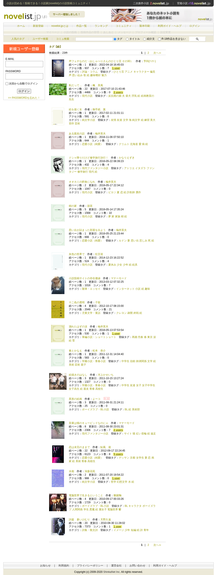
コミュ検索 (62, 38)
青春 (92, 388)
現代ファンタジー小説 (95, 168)
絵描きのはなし (78, 374)
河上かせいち (106, 374)
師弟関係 (141, 361)
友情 (113, 119)
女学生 (140, 457)
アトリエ (129, 168)
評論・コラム (90, 71)
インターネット (125, 288)
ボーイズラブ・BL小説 (95, 409)
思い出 (135, 240)
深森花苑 (90, 471)
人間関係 (77, 509)
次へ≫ (157, 52)
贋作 (138, 192)
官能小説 (194, 3)
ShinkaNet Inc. (111, 571)
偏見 (152, 71)
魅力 (104, 75)
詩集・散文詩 (90, 530)
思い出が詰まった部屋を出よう (87, 230)
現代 (91, 171)
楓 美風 (97, 85)
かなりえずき (127, 157)
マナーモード (119, 278)
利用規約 (64, 565)
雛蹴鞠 (117, 495)
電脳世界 (112, 509)
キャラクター (141, 71)
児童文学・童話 (91, 312)
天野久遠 (105, 519)
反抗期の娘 (114, 95)
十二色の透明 (77, 302)
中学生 (125, 361)
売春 (140, 337)
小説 (138, 288)
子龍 (97, 302)
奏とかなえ (75, 350)
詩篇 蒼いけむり (79, 519)
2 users (118, 92)
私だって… (75, 85)
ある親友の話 (77, 133)
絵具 (134, 264)
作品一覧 (81, 25)
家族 (117, 216)
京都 (132, 457)
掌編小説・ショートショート (99, 337)
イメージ (119, 530)
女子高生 (74, 388)
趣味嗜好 (95, 75)
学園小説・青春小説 (94, 361)
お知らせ (45, 565)
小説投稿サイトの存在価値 (84, 278)
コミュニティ (124, 25)
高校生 (99, 388)
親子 (83, 364)
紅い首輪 (141, 433)
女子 (138, 385)
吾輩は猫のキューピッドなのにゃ (88, 423)
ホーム (21, 25)
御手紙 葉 (99, 109)
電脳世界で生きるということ (86, 495)
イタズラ (140, 168)
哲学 (113, 481)
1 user (116, 68)
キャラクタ (135, 505)
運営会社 (116, 565)
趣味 (147, 288)
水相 (71, 471)
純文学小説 (88, 119)
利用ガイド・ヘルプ (169, 25)
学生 (86, 509)
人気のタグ (18, 38)
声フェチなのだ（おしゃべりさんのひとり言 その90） (101, 61)
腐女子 (103, 509)
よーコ (96, 398)
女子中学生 (148, 385)
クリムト (124, 144)
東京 (150, 337)
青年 (146, 530)
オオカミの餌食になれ (82, 181)
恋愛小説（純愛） (92, 144)
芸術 (77, 123)
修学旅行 (82, 171)
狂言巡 (99, 254)
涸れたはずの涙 (78, 326)
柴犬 (128, 95)
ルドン (123, 240)
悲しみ (143, 240)
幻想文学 (122, 481)
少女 (119, 264)
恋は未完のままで (79, 447)
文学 (125, 119)
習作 (71, 123)
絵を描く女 (75, 109)
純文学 (136, 119)
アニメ (129, 71)
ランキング (101, 25)
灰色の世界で (77, 254)
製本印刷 (144, 25)
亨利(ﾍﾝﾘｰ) (150, 61)
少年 (125, 264)
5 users (118, 454)
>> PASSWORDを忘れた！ (24, 97)
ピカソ (112, 192)
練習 (146, 119)
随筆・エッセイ (91, 288)
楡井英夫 (100, 133)
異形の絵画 (75, 398)
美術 (71, 364)
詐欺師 (131, 192)
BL (126, 409)
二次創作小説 (151, 3)
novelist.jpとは (59, 25)
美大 (152, 119)
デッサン (124, 457)
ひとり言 (119, 71)
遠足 (153, 433)
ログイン (194, 25)
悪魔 (92, 509)
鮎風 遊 (105, 447)
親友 (86, 388)
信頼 (132, 361)
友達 (119, 119)
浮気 (134, 95)
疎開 (130, 312)
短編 (133, 530)
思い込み (77, 75)
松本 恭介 (99, 350)
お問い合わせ (137, 565)
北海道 (134, 144)
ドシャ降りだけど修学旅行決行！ (88, 157)
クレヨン (121, 312)
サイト (128, 433)
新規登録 (38, 25)
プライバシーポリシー (90, 565)
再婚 (134, 337)
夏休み (112, 264)
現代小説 (87, 95)
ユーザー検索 (40, 38)
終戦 (136, 312)
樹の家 (73, 205)
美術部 (136, 409)
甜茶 (89, 205)
